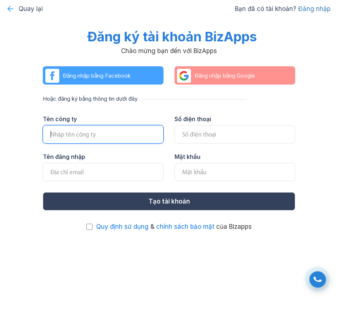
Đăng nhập (314, 8)
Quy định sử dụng (122, 226)
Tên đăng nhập (64, 156)
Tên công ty (60, 119)
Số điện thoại (192, 119)
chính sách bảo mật (185, 226)
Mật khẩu (187, 156)
